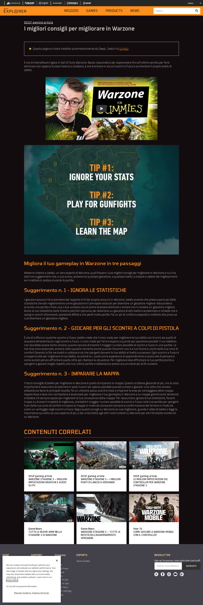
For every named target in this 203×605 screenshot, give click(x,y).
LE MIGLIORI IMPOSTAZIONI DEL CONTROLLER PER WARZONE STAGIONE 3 (150, 482)
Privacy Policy (61, 587)
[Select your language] (191, 3)
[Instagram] (169, 574)
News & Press (61, 568)
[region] (31, 579)
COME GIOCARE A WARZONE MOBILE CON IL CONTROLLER (153, 533)
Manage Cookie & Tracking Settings (31, 593)
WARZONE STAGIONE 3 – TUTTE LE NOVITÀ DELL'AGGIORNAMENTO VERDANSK (100, 535)
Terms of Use (61, 579)
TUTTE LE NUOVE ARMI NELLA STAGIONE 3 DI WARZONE (45, 533)
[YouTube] (175, 574)
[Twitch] (182, 574)
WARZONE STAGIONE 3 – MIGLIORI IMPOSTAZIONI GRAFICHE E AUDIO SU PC (47, 482)
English (124, 49)
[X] (156, 574)
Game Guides (83, 561)
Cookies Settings (63, 591)
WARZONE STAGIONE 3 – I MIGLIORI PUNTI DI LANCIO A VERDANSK (101, 481)
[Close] (56, 560)
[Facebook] (163, 574)
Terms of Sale (62, 583)
